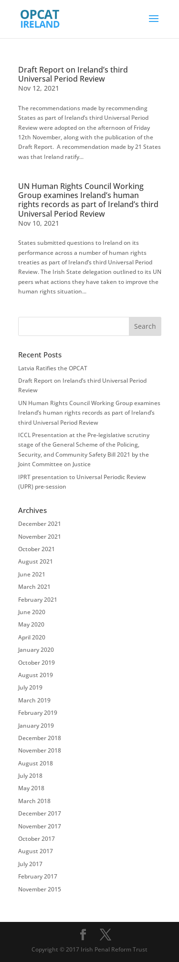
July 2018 (30, 776)
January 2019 (36, 726)
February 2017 (37, 876)
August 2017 (35, 851)
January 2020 (36, 650)
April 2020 (31, 637)
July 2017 (30, 864)
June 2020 (31, 612)
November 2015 (39, 889)
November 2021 (39, 537)
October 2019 (36, 663)
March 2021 (34, 587)
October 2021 (36, 549)
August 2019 (35, 675)
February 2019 (37, 713)
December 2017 (39, 813)
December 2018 (39, 738)
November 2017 (39, 826)
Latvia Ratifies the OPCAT (52, 368)
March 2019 (34, 700)
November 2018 (39, 750)
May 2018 (31, 788)
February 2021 (37, 600)
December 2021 (39, 524)
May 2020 (31, 624)
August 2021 (35, 561)
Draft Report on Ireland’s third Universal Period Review (73, 74)
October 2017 (36, 839)
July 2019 (30, 687)
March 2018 (34, 801)
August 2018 (35, 763)
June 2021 (31, 574)
